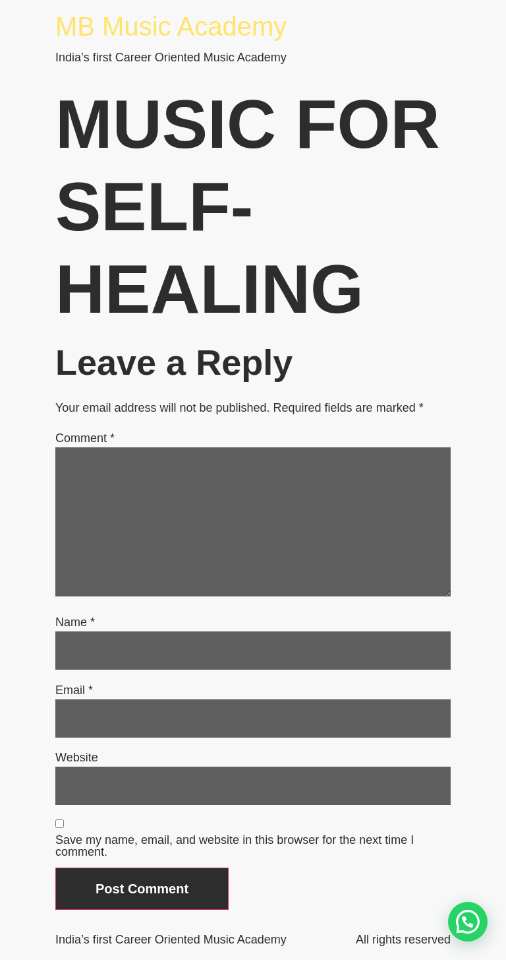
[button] (468, 922)
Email (74, 690)
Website (76, 757)
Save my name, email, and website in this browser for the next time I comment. (234, 846)
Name (75, 622)
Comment (85, 438)
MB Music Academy (171, 26)
